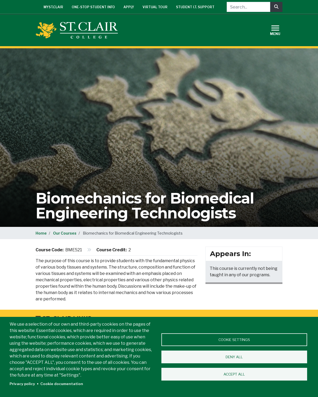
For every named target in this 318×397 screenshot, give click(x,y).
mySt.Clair (53, 7)
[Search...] (248, 7)
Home (41, 233)
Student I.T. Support (195, 7)
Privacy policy (22, 384)
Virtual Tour (155, 7)
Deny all (234, 357)
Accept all (234, 374)
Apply (128, 7)
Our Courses (64, 233)
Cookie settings (234, 340)
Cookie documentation (61, 384)
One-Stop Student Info (93, 7)
